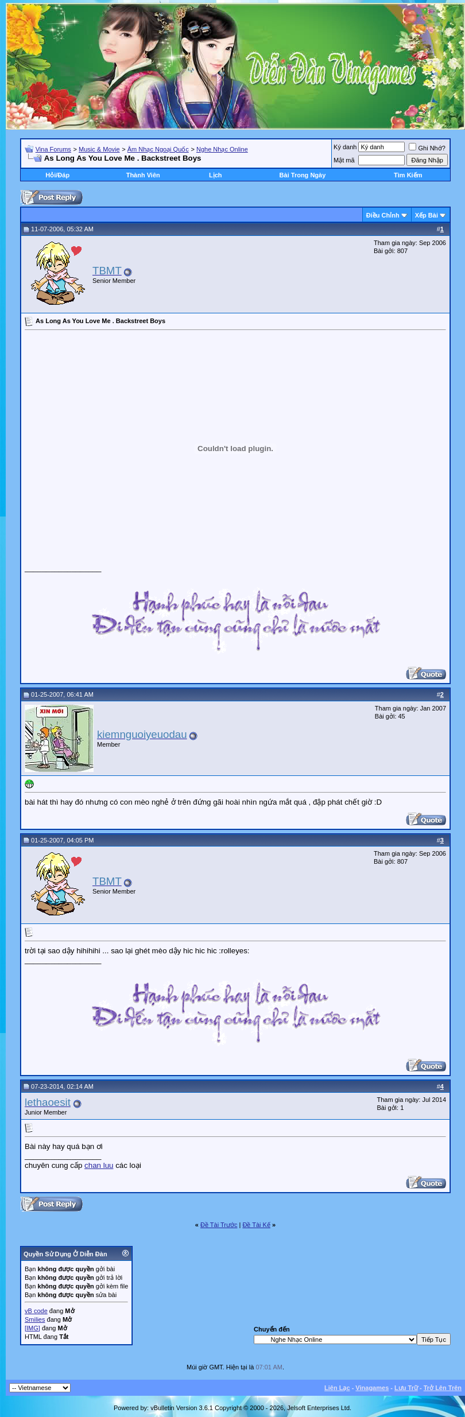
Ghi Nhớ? (427, 148)
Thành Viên (143, 175)
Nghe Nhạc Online (222, 149)
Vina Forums (53, 149)
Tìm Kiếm (408, 175)
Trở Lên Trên (443, 1387)
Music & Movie (99, 149)
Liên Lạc (337, 1387)
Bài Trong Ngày (303, 175)
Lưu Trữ (406, 1387)
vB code (36, 1310)
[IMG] (32, 1328)
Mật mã (344, 160)
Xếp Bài (426, 215)
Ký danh (345, 146)
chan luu (98, 1165)
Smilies (35, 1319)
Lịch (215, 175)
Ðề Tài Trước (218, 1224)
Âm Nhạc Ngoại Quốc (158, 149)
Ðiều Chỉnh (383, 215)
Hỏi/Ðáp (57, 175)
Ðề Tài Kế (256, 1224)
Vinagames (372, 1387)
